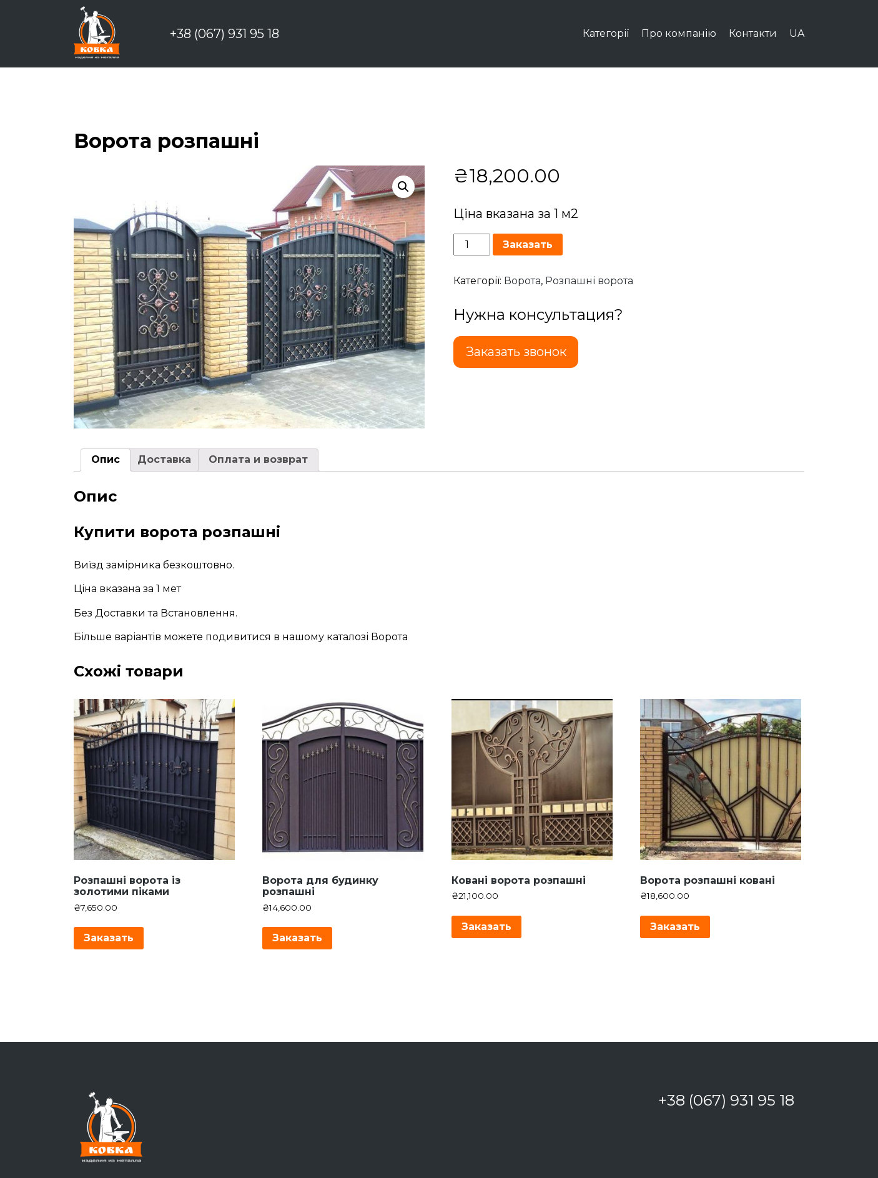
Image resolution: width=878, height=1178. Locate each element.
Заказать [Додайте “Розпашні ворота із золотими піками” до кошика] (109, 938)
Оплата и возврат (258, 459)
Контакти (753, 33)
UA (796, 33)
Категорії (606, 33)
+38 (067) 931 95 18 (224, 34)
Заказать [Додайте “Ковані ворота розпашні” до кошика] (486, 927)
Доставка (164, 459)
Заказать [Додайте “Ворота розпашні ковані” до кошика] (675, 927)
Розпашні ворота (589, 281)
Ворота (522, 281)
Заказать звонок (516, 351)
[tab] (106, 459)
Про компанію (678, 33)
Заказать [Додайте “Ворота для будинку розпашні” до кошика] (297, 938)
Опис (105, 459)
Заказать (528, 244)
